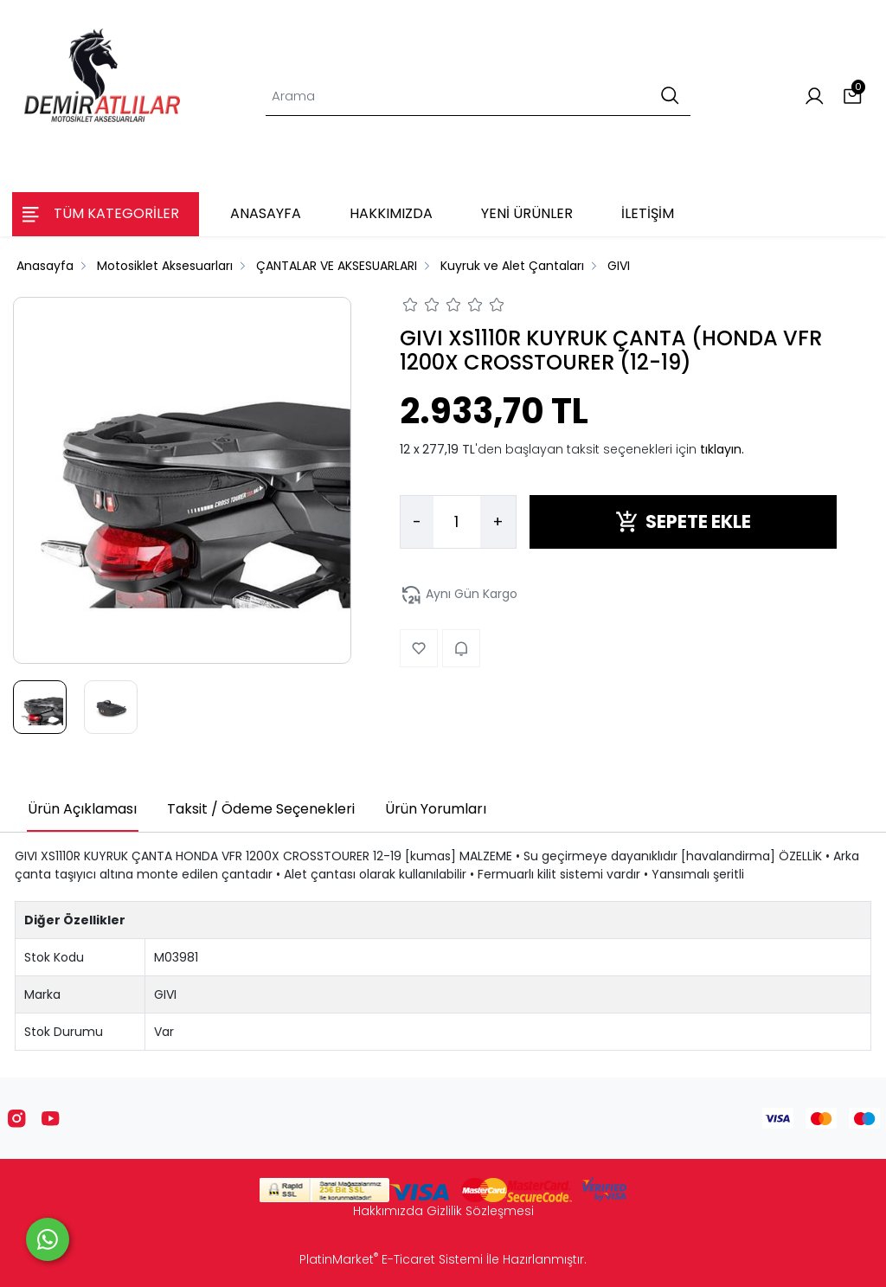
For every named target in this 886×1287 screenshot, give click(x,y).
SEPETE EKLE (683, 521)
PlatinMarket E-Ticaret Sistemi (391, 1259)
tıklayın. (722, 449)
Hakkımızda (388, 1210)
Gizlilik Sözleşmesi (480, 1210)
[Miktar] (457, 522)
